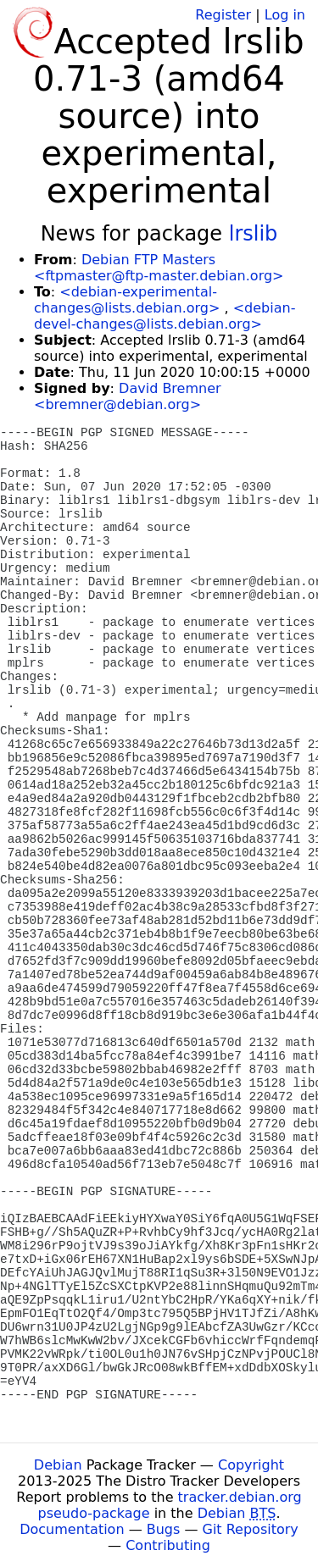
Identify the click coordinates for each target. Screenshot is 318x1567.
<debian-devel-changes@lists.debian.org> (164, 316)
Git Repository (250, 1529)
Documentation (72, 1529)
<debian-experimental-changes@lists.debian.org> (127, 300)
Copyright (251, 1465)
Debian (58, 1465)
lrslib (253, 234)
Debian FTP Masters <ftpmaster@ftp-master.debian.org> (158, 268)
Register (223, 15)
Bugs (164, 1529)
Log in (285, 15)
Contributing (168, 1545)
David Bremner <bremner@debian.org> (127, 396)
